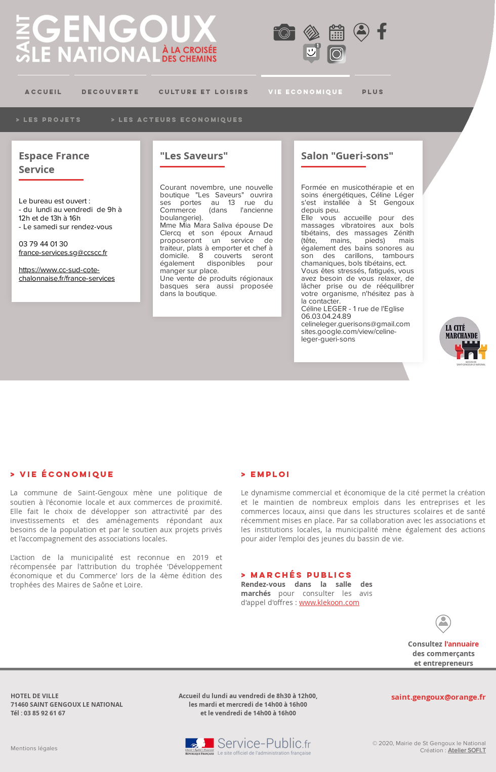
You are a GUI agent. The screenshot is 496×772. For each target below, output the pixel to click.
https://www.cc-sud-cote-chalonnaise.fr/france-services (67, 273)
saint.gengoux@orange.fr (438, 697)
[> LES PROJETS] (61, 119)
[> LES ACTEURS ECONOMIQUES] (177, 119)
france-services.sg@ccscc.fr (63, 252)
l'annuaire (461, 644)
